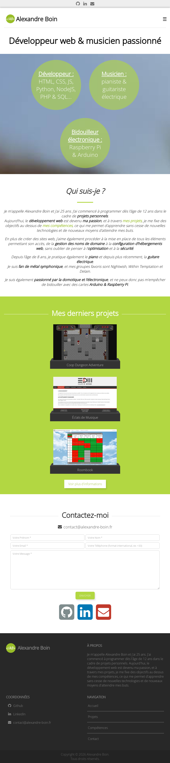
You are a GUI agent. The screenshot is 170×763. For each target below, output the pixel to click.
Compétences (98, 728)
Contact (93, 739)
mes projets (132, 220)
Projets (93, 717)
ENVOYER (85, 595)
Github (15, 706)
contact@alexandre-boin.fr (85, 527)
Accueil (93, 706)
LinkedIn (16, 714)
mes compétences (57, 225)
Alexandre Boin (31, 19)
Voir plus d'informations (85, 484)
